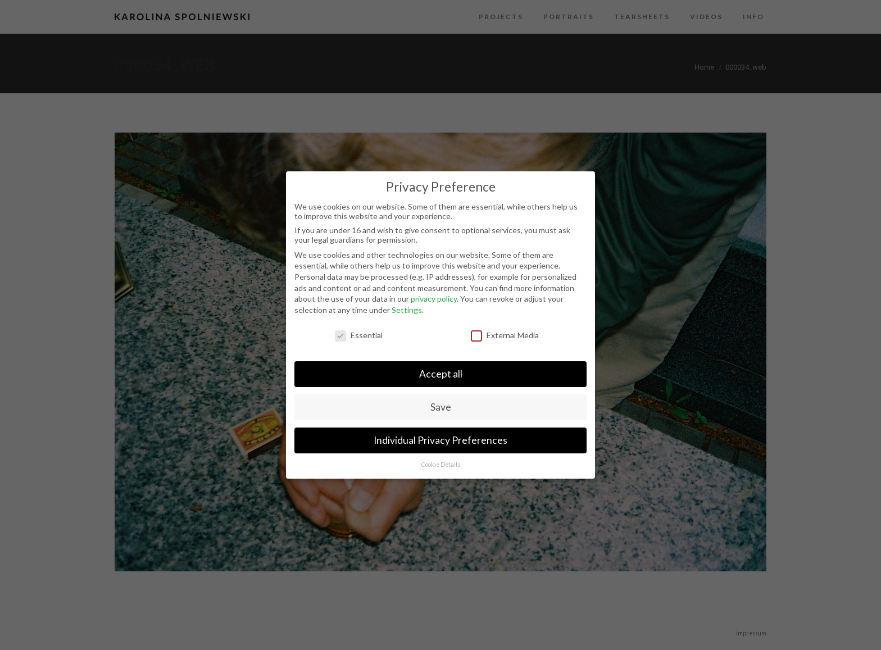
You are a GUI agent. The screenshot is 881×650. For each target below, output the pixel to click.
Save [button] (440, 407)
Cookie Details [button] (440, 464)
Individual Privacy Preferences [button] (440, 440)
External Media (505, 335)
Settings (407, 310)
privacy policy (434, 298)
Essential (359, 335)
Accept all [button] (440, 374)
